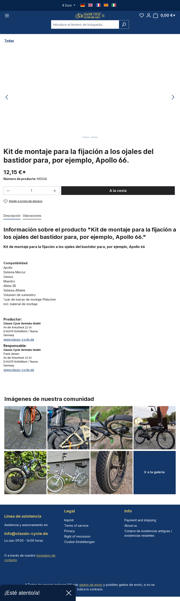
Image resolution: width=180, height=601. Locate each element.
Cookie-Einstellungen (79, 542)
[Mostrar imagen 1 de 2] (85, 146)
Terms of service (76, 525)
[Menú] (7, 18)
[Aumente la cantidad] (54, 196)
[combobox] (85, 30)
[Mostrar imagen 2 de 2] (94, 146)
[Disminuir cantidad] (8, 196)
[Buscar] (124, 30)
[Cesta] (164, 19)
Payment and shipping (140, 520)
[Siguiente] (173, 103)
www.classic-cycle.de (18, 345)
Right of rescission (77, 536)
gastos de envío (90, 584)
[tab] (12, 221)
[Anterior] (6, 103)
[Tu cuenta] (148, 18)
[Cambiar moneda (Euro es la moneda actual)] (68, 5)
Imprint (69, 520)
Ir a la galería (154, 472)
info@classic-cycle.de (26, 533)
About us (130, 525)
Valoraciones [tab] (32, 221)
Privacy (69, 531)
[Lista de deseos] (141, 18)
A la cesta (118, 196)
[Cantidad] (31, 196)
